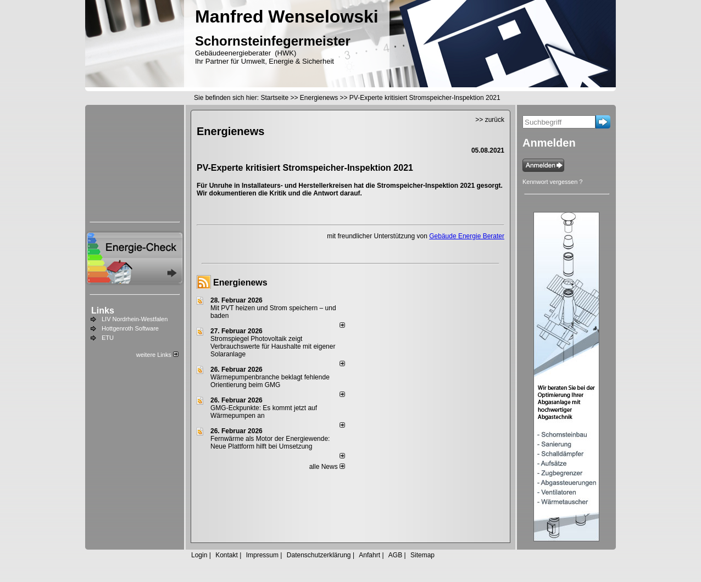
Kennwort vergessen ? (552, 181)
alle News (327, 467)
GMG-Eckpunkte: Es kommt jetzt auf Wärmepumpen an (263, 411)
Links (102, 310)
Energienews (240, 282)
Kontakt (226, 555)
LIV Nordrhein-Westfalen (135, 319)
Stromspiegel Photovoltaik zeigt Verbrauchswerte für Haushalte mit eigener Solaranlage (272, 346)
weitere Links (157, 354)
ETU (108, 337)
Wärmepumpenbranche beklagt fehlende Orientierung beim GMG (270, 381)
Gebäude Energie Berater (466, 236)
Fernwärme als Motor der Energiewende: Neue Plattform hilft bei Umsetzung (270, 442)
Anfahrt (369, 555)
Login (199, 555)
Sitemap (422, 555)
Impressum (262, 555)
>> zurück (489, 120)
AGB (395, 555)
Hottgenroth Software (130, 328)
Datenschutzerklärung (319, 555)
